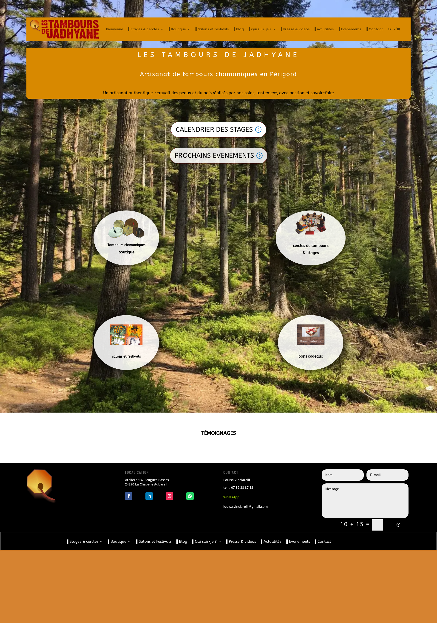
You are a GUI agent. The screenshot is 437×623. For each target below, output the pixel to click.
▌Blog (239, 29)
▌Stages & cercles (143, 29)
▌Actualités (324, 29)
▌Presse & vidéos (295, 29)
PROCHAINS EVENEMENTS (214, 156)
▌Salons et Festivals (212, 29)
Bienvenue (114, 29)
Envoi (395, 525)
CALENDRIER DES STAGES (214, 130)
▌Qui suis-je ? (260, 29)
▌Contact (374, 29)
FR (390, 29)
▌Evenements (350, 29)
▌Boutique (177, 29)
